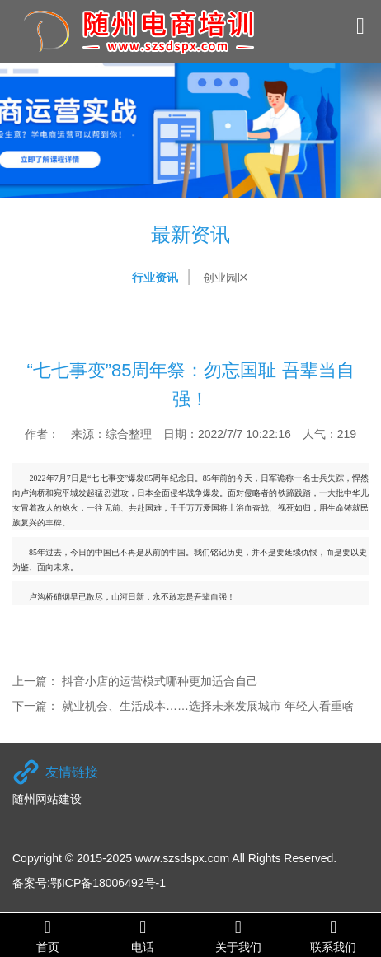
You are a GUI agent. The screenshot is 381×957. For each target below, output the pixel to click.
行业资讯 (155, 277)
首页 (48, 935)
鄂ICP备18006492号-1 (108, 882)
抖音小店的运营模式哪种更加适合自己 (160, 681)
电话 (143, 935)
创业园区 (226, 277)
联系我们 (334, 935)
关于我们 (238, 935)
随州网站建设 (47, 798)
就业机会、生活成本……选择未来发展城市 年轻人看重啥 (208, 705)
